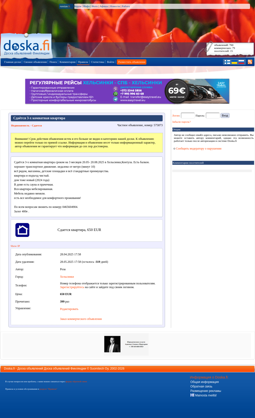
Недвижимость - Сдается (26, 125)
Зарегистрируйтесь (72, 287)
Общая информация (204, 382)
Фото (95, 6)
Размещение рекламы (205, 391)
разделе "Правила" (48, 389)
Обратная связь (201, 386)
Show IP (15, 245)
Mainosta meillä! (203, 395)
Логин (175, 115)
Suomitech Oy (99, 368)
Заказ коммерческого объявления (81, 319)
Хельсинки (67, 276)
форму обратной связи (76, 381)
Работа (126, 6)
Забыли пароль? (181, 121)
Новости (115, 6)
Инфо (86, 6)
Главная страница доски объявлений (27, 45)
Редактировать (69, 309)
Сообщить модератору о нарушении (197, 148)
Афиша (104, 6)
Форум (77, 6)
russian (65, 6)
